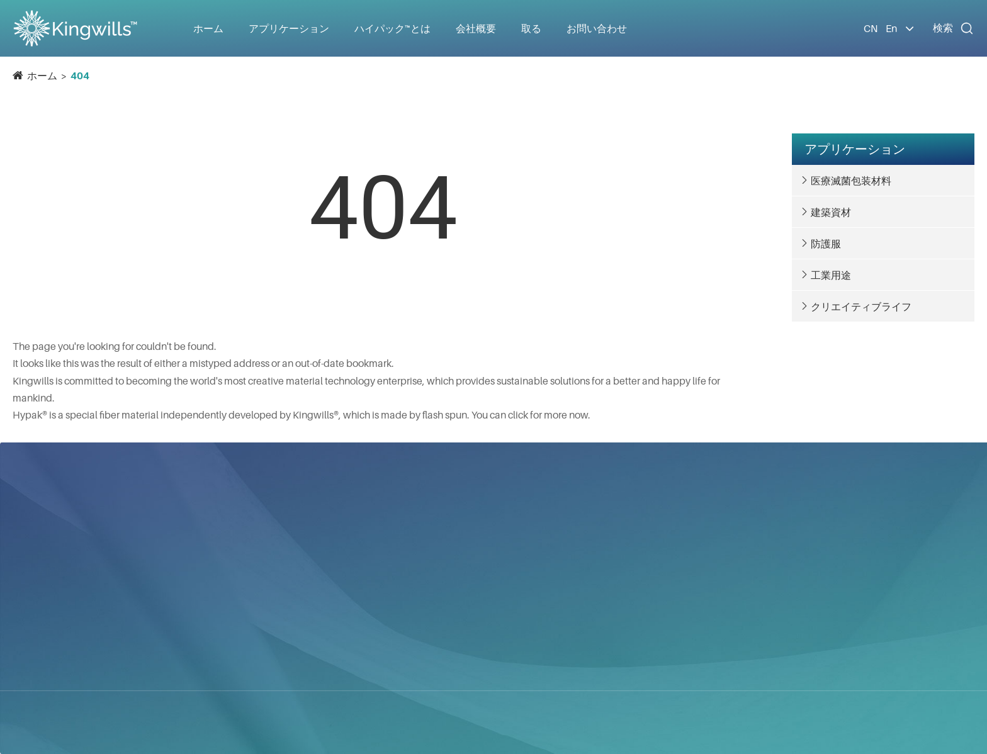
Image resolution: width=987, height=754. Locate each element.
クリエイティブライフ (861, 306)
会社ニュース (631, 589)
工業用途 (831, 275)
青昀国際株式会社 (58, 558)
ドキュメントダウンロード (661, 612)
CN (870, 28)
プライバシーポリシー (358, 722)
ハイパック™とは (639, 544)
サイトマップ (260, 722)
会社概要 (621, 567)
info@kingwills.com (829, 569)
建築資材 (831, 212)
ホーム (208, 28)
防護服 (826, 243)
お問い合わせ (597, 28)
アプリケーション (854, 149)
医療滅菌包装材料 (851, 180)
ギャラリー (626, 635)
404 (79, 75)
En (891, 28)
